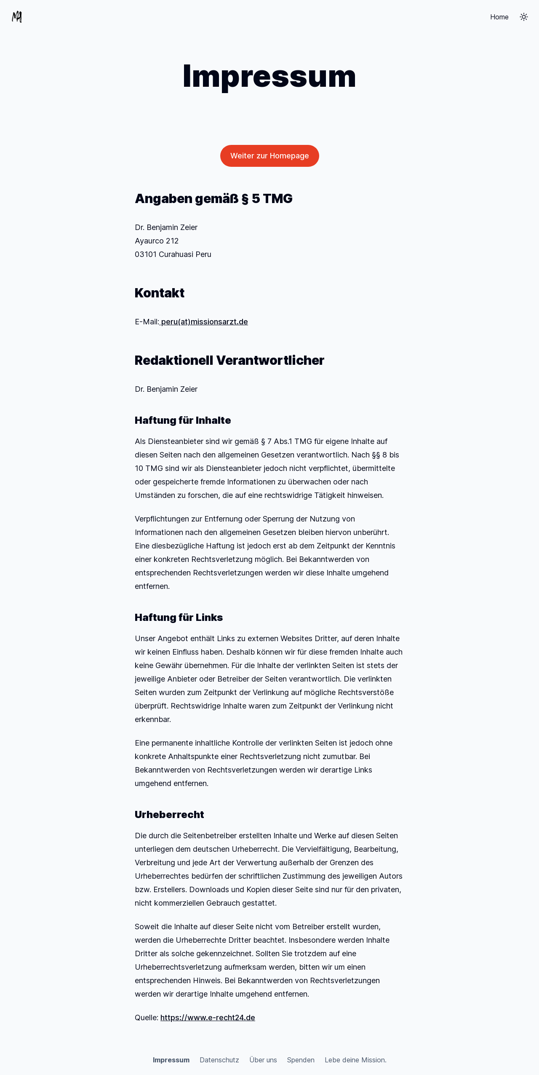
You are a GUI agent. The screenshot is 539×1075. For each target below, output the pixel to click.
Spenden (301, 1060)
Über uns (263, 1060)
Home (499, 17)
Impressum (171, 1060)
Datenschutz (219, 1060)
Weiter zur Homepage (269, 155)
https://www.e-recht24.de (207, 1017)
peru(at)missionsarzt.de (203, 321)
